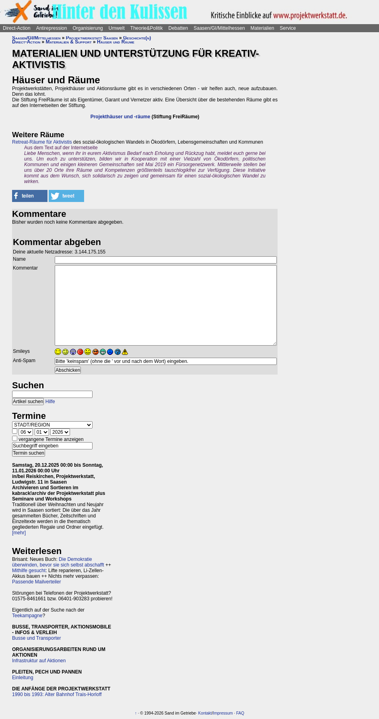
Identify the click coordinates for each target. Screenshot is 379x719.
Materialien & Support (69, 42)
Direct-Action (17, 28)
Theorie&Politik (146, 28)
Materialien (262, 28)
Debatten (178, 28)
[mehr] (19, 533)
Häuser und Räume (115, 42)
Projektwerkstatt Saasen (92, 38)
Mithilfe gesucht (28, 570)
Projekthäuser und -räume (120, 116)
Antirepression (51, 28)
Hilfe (50, 401)
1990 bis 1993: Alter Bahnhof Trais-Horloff (57, 694)
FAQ (240, 713)
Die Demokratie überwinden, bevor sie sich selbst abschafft (58, 562)
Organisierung (87, 28)
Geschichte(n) (137, 38)
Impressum (223, 713)
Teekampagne (27, 615)
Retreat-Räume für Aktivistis (42, 142)
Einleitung (22, 677)
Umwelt (117, 28)
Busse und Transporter (36, 638)
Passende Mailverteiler (36, 582)
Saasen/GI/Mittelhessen (219, 28)
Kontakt (205, 713)
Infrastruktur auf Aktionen (39, 660)
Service (288, 28)
